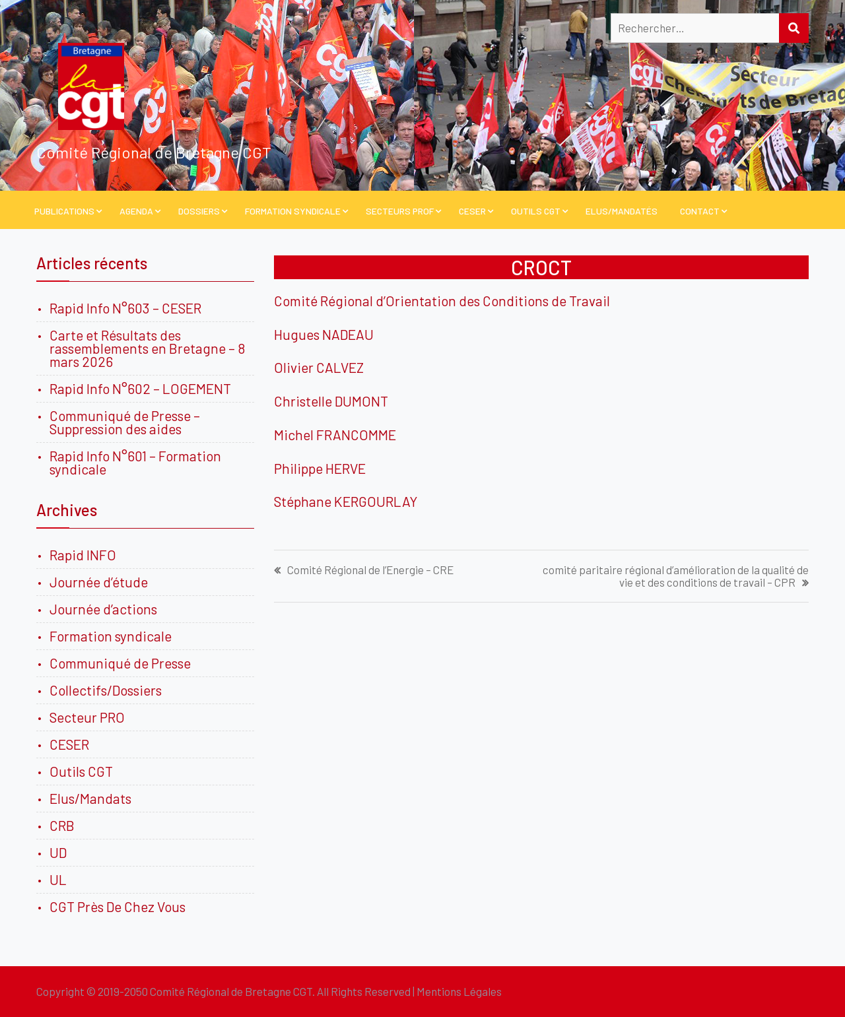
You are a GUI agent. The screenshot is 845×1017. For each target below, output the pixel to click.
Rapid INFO (83, 554)
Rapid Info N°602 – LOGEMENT (140, 388)
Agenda (136, 210)
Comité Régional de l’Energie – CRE (370, 570)
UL (58, 879)
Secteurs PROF (400, 210)
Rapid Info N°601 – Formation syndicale (135, 462)
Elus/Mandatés (622, 210)
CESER (472, 210)
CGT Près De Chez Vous (118, 906)
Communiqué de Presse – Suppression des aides (125, 422)
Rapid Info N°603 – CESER (125, 308)
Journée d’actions (103, 609)
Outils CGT (535, 210)
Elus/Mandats (90, 798)
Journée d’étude (101, 582)
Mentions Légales (459, 991)
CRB (62, 825)
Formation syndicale (111, 636)
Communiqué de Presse (120, 663)
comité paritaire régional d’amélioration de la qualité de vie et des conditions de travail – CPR (676, 576)
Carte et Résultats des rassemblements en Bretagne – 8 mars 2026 (147, 348)
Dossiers (199, 210)
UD (58, 852)
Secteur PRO (87, 717)
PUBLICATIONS (64, 210)
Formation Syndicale (293, 210)
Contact (700, 210)
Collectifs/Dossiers (106, 690)
